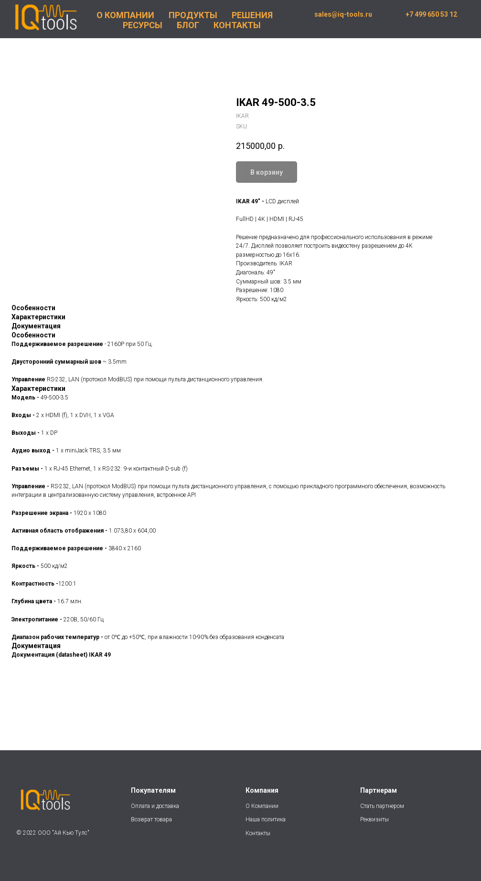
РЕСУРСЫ (142, 25)
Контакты (258, 833)
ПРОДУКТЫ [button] (193, 15)
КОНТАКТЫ (237, 25)
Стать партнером (382, 806)
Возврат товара (151, 819)
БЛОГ (188, 25)
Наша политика (266, 819)
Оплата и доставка (155, 806)
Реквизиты (374, 819)
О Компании (262, 806)
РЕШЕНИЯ (252, 15)
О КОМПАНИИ (125, 15)
